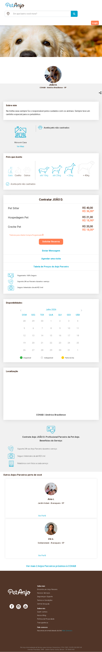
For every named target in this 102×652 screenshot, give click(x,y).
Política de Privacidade (45, 619)
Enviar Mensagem (51, 250)
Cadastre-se (82, 23)
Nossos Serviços (43, 593)
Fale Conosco (67, 631)
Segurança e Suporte (45, 597)
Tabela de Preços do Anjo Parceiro (51, 266)
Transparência (42, 623)
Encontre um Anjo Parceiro (47, 589)
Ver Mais (20, 147)
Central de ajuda (43, 604)
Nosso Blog (41, 615)
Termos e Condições (45, 600)
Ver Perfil (42, 516)
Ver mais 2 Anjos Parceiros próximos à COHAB (51, 566)
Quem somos (42, 612)
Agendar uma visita (51, 258)
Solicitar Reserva (51, 241)
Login (95, 23)
